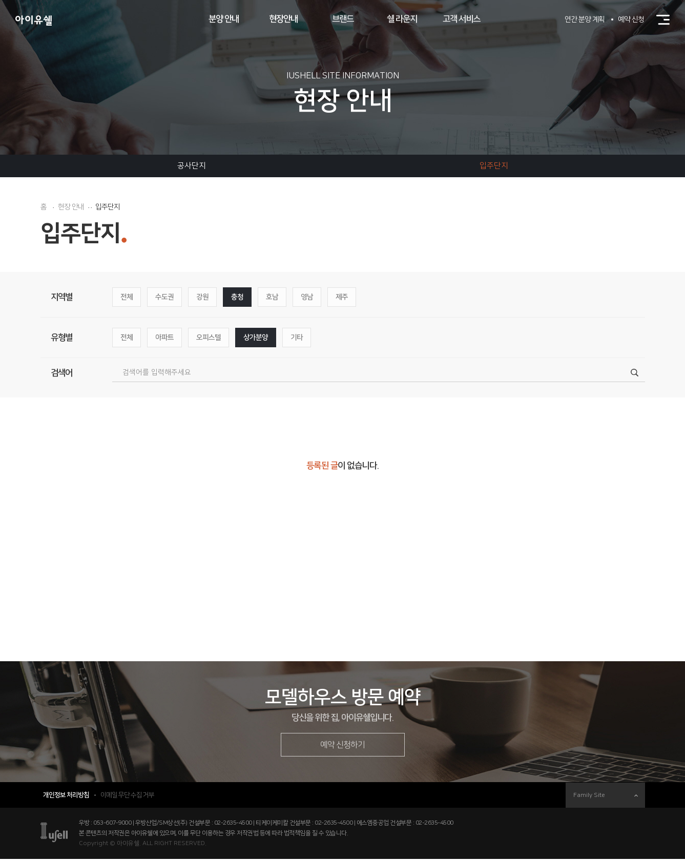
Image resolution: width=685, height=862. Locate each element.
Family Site (605, 798)
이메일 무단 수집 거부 (127, 798)
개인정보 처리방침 (66, 798)
